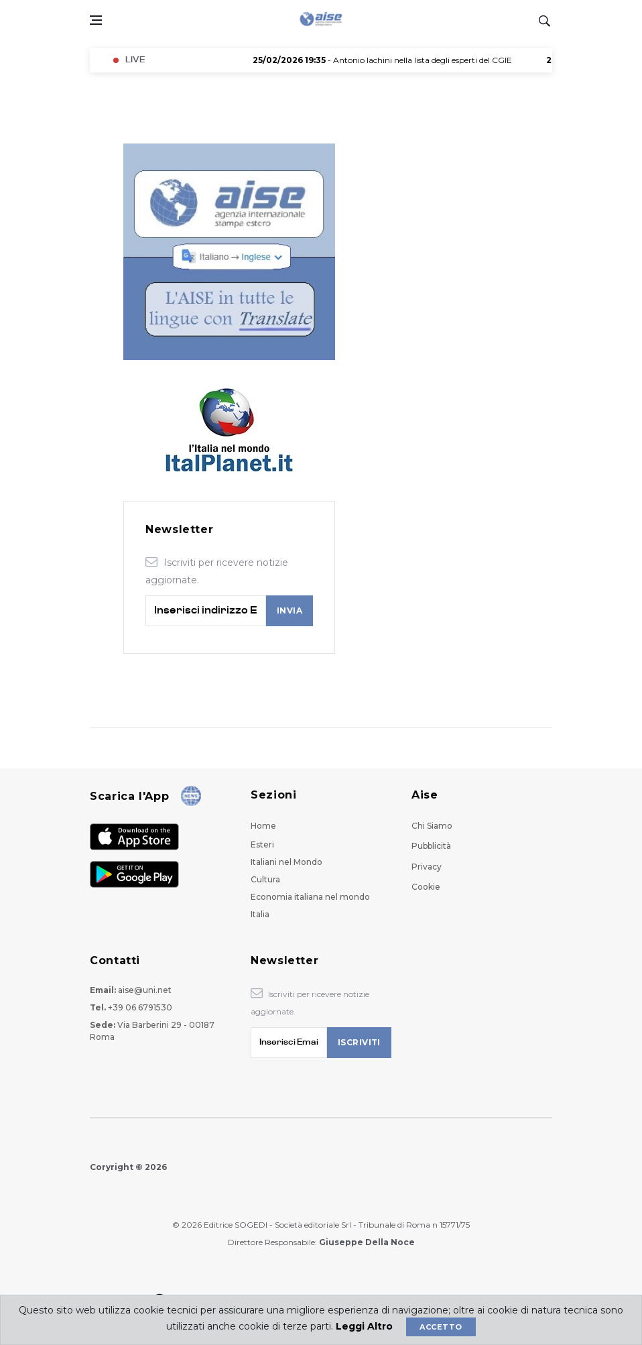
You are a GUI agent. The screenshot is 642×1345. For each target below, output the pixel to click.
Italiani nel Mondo (286, 862)
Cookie (425, 887)
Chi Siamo (431, 826)
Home (263, 826)
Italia (260, 914)
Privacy (426, 867)
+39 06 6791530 (140, 1007)
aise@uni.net (145, 990)
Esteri (262, 844)
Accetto (441, 1327)
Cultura (265, 879)
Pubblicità (431, 846)
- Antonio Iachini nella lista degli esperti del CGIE (390, 60)
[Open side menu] (96, 20)
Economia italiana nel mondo (310, 897)
